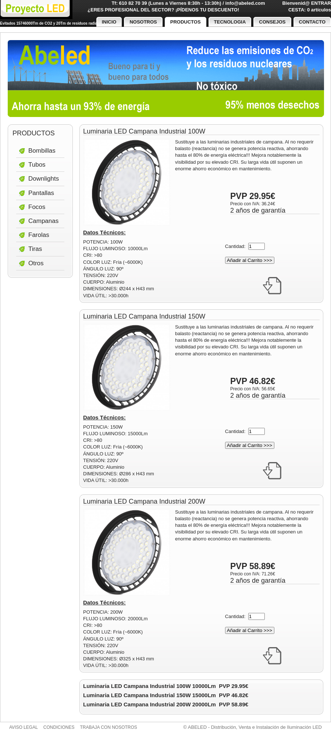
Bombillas (42, 150)
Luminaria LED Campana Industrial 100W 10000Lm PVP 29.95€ (165, 686)
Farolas (38, 234)
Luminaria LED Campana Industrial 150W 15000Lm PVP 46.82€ (165, 695)
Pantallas (41, 192)
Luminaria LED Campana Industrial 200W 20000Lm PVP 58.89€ (165, 704)
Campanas (43, 220)
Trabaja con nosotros (108, 727)
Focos (36, 206)
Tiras (35, 248)
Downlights (43, 178)
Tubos (37, 164)
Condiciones (59, 727)
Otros (36, 263)
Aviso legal (23, 727)
